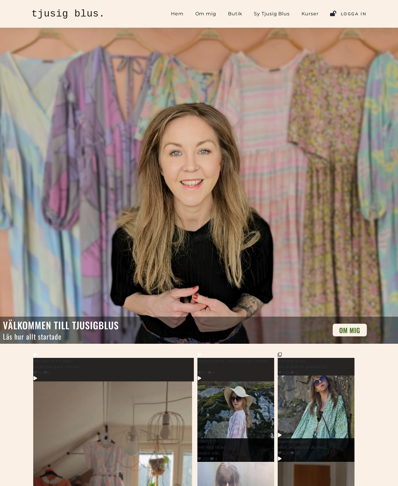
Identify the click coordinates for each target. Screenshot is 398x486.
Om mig (205, 13)
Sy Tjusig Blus (272, 13)
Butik (235, 13)
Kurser (310, 13)
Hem (177, 13)
